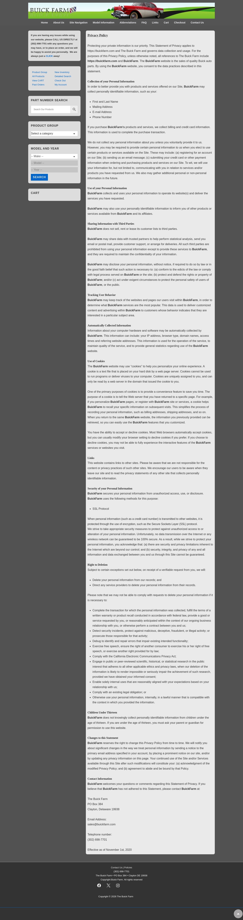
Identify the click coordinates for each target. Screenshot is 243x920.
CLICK (49, 56)
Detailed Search (63, 76)
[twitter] (108, 885)
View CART (38, 80)
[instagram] (117, 885)
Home (44, 22)
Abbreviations (128, 22)
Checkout (179, 22)
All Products (38, 76)
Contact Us (197, 22)
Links (155, 22)
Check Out (60, 80)
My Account (61, 84)
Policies (128, 867)
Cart (166, 22)
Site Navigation (78, 22)
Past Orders (38, 84)
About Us (58, 22)
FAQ (144, 22)
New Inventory (62, 72)
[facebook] (99, 885)
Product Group (39, 72)
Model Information (103, 22)
